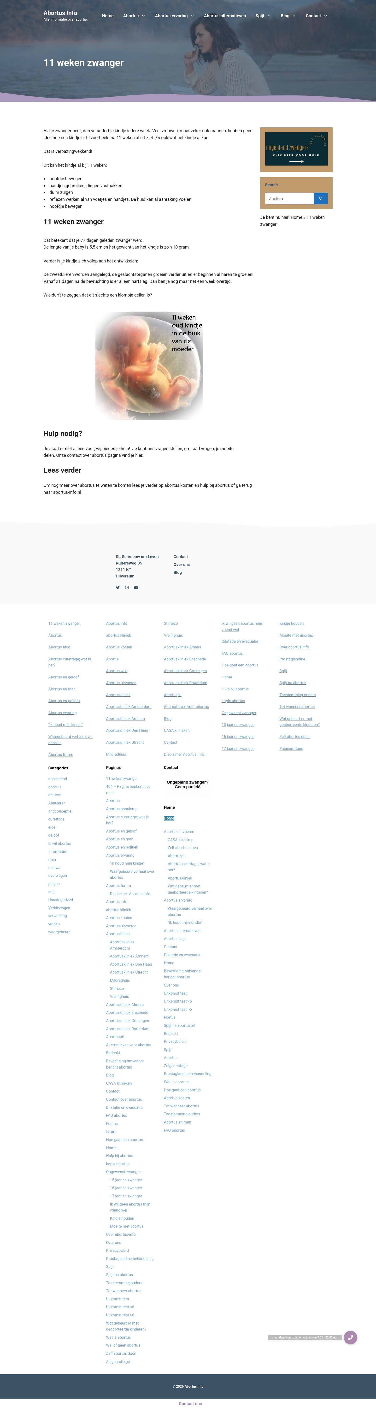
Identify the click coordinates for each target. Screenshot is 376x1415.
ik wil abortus (59, 843)
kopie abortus (118, 1164)
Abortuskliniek (118, 695)
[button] (350, 1337)
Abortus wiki (117, 671)
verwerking (57, 916)
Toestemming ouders (124, 1283)
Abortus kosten (119, 647)
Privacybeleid (117, 1250)
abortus (55, 787)
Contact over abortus (124, 1099)
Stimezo (117, 988)
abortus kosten (178, 485)
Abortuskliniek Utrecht (125, 742)
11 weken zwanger (64, 623)
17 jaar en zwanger (126, 1196)
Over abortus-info (121, 1234)
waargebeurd (59, 932)
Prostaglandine (292, 659)
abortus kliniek (118, 635)
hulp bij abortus (215, 485)
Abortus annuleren (122, 809)
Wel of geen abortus (123, 1345)
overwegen (57, 875)
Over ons (182, 564)
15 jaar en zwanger (126, 1180)
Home (108, 15)
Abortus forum (60, 754)
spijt (52, 892)
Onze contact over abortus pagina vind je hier (99, 455)
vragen (54, 924)
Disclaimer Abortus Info (130, 894)
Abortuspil (115, 1036)
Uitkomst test (117, 1299)
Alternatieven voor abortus (128, 1045)
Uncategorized (60, 900)
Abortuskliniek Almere (125, 1004)
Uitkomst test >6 (120, 1315)
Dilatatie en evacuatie (124, 1107)
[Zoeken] (321, 198)
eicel (52, 827)
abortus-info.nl (67, 492)
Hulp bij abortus (119, 1155)
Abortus (136, 16)
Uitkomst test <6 (120, 1307)
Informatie (57, 851)
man (52, 859)
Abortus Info (60, 13)
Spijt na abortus (119, 1274)
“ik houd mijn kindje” (65, 724)
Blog (291, 16)
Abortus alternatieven (225, 15)
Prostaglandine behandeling (130, 1258)
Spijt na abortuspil (179, 1025)
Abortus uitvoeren (121, 683)
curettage (56, 819)
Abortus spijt (175, 938)
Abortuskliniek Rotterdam (128, 1029)
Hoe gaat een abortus (124, 1139)
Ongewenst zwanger (123, 1172)
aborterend (57, 779)
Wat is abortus (118, 1337)
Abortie (112, 659)
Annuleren (57, 803)
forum (111, 1131)
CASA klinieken (119, 1083)
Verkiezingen (59, 908)
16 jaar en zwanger (126, 1188)
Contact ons (190, 1403)
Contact (319, 16)
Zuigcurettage (118, 1361)
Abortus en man (62, 689)
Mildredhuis (116, 754)
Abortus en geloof (63, 677)
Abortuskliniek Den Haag (127, 730)
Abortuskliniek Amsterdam (129, 706)
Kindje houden (122, 1218)
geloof (53, 835)
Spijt (266, 16)
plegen (54, 883)
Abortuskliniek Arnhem (125, 718)
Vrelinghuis (119, 996)
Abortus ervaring (177, 16)
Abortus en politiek (64, 701)
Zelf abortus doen (121, 1353)
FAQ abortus (116, 1115)
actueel (54, 795)
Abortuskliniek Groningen (127, 1020)
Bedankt (113, 1053)
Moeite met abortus (127, 1226)
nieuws (54, 867)
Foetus (112, 1123)
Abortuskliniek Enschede (127, 1012)
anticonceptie (59, 811)
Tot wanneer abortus (123, 1291)
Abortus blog (59, 647)
